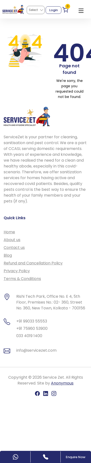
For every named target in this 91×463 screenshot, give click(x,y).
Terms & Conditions (22, 278)
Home (9, 232)
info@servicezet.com (36, 350)
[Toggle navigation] (81, 9)
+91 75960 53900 (32, 328)
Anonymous (62, 383)
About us (12, 240)
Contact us (14, 247)
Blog (8, 255)
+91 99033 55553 (31, 321)
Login (53, 10)
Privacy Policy (17, 271)
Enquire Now (75, 457)
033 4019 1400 (29, 336)
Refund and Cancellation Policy (33, 263)
